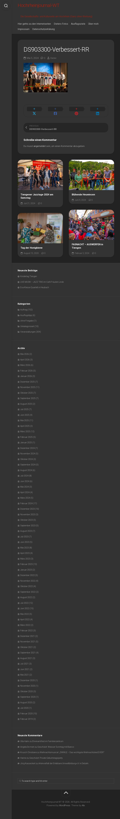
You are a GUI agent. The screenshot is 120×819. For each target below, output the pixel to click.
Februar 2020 (26, 712)
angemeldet (40, 144)
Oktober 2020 (26, 690)
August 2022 (26, 596)
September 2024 (27, 463)
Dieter (54, 59)
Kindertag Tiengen (28, 275)
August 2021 (26, 657)
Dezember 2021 (27, 634)
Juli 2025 (24, 408)
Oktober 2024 (26, 458)
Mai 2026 (24, 352)
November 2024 (27, 452)
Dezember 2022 (27, 574)
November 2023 (27, 513)
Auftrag (23, 308)
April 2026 (25, 358)
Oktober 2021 (26, 646)
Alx (83, 804)
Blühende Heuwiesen (83, 193)
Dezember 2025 (27, 380)
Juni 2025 (24, 413)
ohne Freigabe (26, 319)
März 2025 (25, 430)
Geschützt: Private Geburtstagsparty (46, 756)
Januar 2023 (26, 568)
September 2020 (27, 695)
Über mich (93, 25)
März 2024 (25, 496)
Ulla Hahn (24, 740)
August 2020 (26, 701)
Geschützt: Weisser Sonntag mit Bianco (56, 745)
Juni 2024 (24, 480)
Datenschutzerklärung (43, 30)
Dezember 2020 (27, 679)
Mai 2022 (24, 612)
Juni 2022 (24, 607)
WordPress (64, 804)
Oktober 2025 (26, 391)
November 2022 (27, 579)
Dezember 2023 (27, 507)
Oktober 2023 (26, 518)
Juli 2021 (24, 662)
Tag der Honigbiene (31, 246)
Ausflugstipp (26, 314)
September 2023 (27, 524)
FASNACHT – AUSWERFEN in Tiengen (87, 245)
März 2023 (25, 557)
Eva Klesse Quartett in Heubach (34, 286)
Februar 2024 (26, 502)
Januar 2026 (26, 375)
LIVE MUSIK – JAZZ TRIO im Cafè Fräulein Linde (42, 280)
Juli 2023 (24, 535)
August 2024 (26, 469)
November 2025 (27, 386)
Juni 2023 (24, 540)
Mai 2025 (24, 419)
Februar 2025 (26, 435)
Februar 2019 (26, 717)
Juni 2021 (24, 668)
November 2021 (27, 640)
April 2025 (25, 424)
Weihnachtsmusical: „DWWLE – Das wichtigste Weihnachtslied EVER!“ (72, 751)
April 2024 (25, 491)
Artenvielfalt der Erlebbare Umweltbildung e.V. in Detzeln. (64, 762)
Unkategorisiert (27, 325)
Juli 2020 (24, 706)
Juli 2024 (24, 474)
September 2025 (27, 397)
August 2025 (26, 402)
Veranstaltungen (27, 330)
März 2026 (25, 363)
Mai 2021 (24, 673)
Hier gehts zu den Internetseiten (34, 25)
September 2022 (27, 590)
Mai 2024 (24, 485)
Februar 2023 (26, 563)
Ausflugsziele (78, 25)
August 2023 (26, 529)
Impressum (23, 30)
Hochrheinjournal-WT (42, 6)
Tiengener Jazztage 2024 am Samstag (37, 195)
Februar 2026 (26, 369)
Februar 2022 (26, 629)
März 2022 (25, 623)
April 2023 (25, 551)
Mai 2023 (24, 546)
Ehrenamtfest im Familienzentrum (47, 740)
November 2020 (27, 684)
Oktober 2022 (26, 585)
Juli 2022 (24, 601)
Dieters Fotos (61, 25)
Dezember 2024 (27, 446)
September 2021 (27, 651)
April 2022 (25, 618)
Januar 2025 (26, 441)
